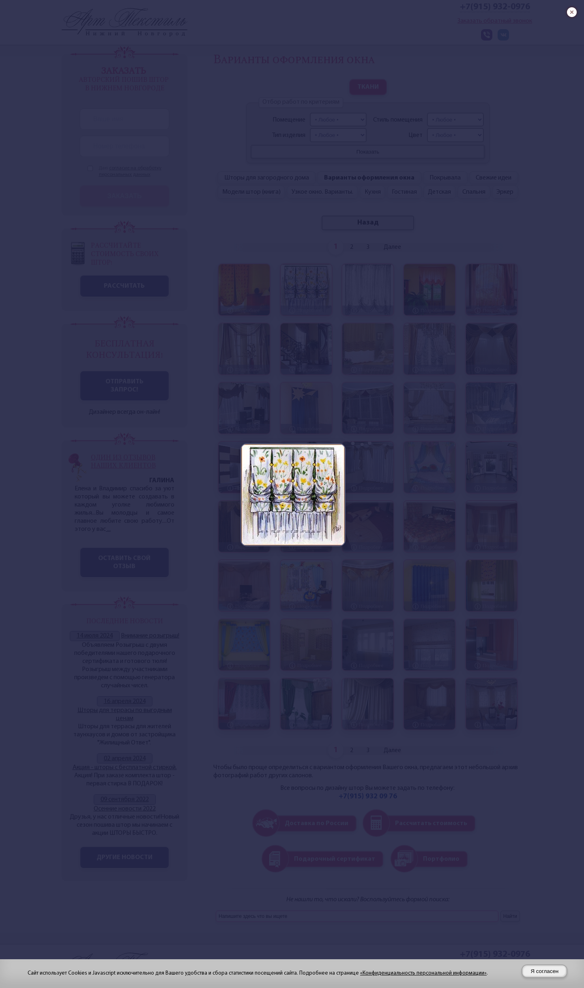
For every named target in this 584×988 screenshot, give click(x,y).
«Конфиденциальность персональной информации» (423, 973)
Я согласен (544, 971)
